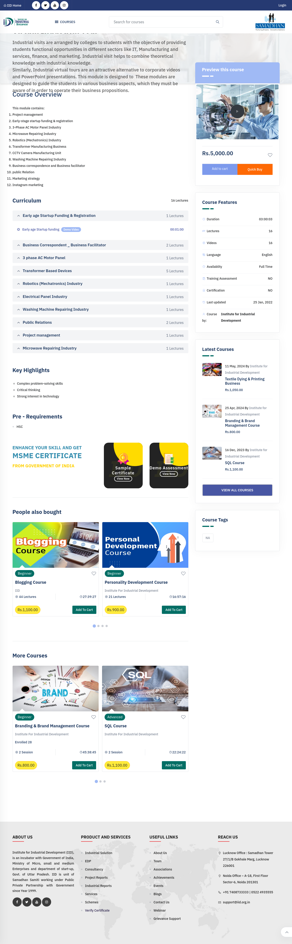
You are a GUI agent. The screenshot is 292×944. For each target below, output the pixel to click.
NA (208, 538)
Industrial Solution (98, 853)
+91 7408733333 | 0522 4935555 (248, 892)
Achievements (164, 878)
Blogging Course (30, 582)
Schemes (91, 902)
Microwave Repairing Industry (100, 348)
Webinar (160, 910)
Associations (163, 869)
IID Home (12, 5)
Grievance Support (167, 919)
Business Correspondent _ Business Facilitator (100, 245)
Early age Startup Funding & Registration (100, 215)
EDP (88, 861)
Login (282, 5)
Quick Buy (255, 169)
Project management (100, 335)
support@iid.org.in (236, 902)
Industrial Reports (98, 886)
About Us (160, 853)
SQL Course (116, 725)
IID (17, 591)
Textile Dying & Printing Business (245, 381)
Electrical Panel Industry (100, 297)
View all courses (237, 490)
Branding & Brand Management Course (52, 725)
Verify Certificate (97, 910)
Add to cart (84, 610)
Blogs (158, 894)
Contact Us (162, 902)
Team (158, 861)
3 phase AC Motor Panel (100, 258)
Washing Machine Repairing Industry (100, 309)
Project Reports (96, 878)
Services (91, 894)
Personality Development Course (136, 582)
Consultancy (94, 869)
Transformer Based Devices (100, 271)
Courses (64, 22)
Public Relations (100, 322)
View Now (123, 478)
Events (158, 886)
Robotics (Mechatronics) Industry (100, 284)
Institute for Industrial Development (131, 591)
